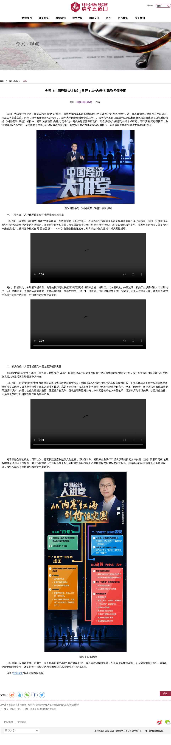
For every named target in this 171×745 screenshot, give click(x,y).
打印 (98, 102)
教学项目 (27, 18)
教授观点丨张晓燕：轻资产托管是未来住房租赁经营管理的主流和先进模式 (44, 704)
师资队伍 (44, 18)
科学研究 (61, 18)
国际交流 (94, 18)
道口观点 (13, 80)
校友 (108, 18)
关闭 (165, 693)
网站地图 (8, 722)
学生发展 (77, 18)
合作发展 (123, 18)
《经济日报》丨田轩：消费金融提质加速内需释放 (32, 709)
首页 (2, 80)
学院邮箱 (22, 722)
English (150, 5)
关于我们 (140, 18)
